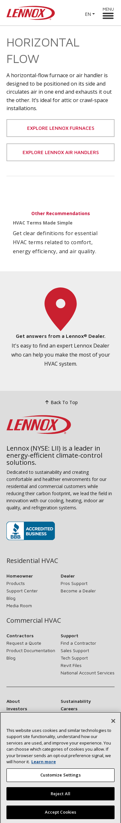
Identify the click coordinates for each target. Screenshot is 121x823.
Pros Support (74, 583)
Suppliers (16, 716)
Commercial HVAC (33, 620)
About (13, 701)
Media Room (19, 605)
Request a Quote (23, 643)
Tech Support (74, 658)
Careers (69, 708)
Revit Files (71, 665)
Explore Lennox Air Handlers (61, 152)
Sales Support (75, 650)
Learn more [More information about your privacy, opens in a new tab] (43, 771)
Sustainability (76, 701)
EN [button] (88, 14)
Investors (16, 708)
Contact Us (73, 716)
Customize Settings (60, 784)
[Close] (113, 730)
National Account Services (88, 672)
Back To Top (60, 402)
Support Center (22, 590)
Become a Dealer (78, 590)
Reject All (60, 802)
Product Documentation (30, 650)
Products (15, 583)
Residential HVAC (32, 560)
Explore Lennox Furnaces (60, 128)
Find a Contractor (78, 643)
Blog (10, 598)
